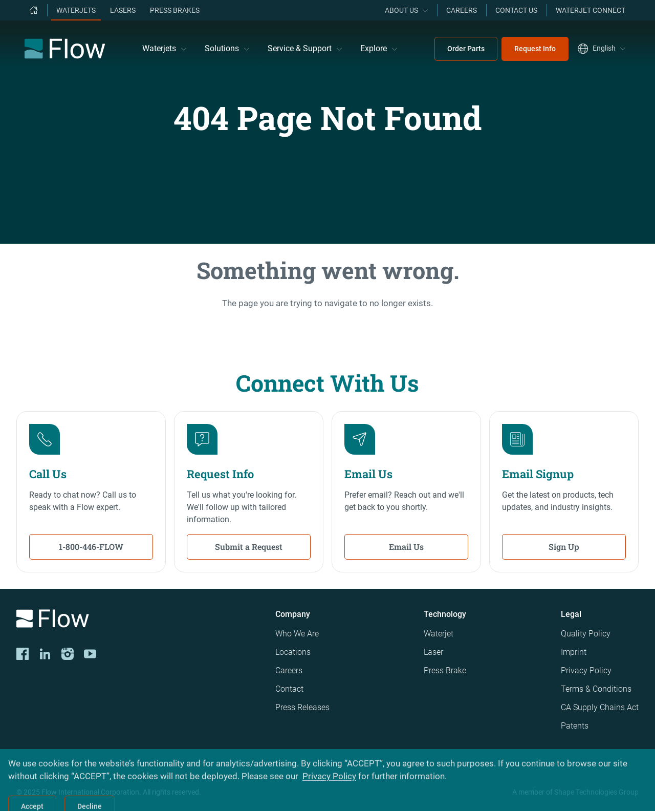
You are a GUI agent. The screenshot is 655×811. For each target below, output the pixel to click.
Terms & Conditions (596, 689)
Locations (293, 652)
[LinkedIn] (45, 654)
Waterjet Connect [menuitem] (590, 10)
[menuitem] (34, 10)
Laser (433, 652)
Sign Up (564, 546)
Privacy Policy (586, 670)
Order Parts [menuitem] (466, 49)
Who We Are (297, 633)
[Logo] (137, 620)
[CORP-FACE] (22, 654)
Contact (289, 689)
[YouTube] (90, 654)
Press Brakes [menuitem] (175, 10)
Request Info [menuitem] (535, 49)
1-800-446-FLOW (91, 546)
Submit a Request (248, 546)
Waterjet (438, 633)
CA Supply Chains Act (600, 707)
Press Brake (445, 670)
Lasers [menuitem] (123, 10)
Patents (574, 726)
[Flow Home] (65, 48)
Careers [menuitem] (461, 10)
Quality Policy (585, 633)
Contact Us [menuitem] (516, 10)
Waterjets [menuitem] (76, 10)
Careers (288, 670)
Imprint (573, 652)
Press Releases (302, 707)
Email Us (406, 546)
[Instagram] (67, 654)
